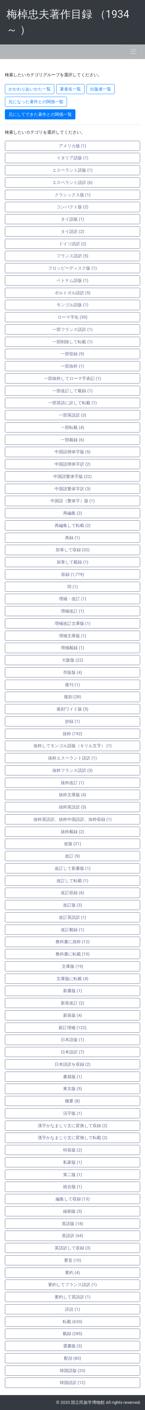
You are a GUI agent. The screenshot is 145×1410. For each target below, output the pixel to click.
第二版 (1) (72, 1174)
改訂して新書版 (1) (73, 868)
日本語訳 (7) (72, 1052)
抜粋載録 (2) (72, 831)
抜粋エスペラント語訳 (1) (72, 758)
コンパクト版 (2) (72, 206)
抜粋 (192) (72, 733)
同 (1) (72, 586)
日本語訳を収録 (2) (73, 1064)
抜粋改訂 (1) (72, 782)
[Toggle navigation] (133, 51)
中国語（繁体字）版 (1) (72, 500)
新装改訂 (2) (72, 1003)
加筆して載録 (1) (72, 562)
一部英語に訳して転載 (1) (72, 402)
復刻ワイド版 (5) (72, 709)
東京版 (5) (72, 1088)
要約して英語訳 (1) (73, 1297)
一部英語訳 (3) (72, 415)
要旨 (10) (72, 1260)
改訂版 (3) (72, 905)
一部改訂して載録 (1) (72, 390)
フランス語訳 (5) (72, 255)
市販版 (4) (72, 672)
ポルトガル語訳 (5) (73, 292)
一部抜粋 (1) (72, 366)
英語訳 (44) (72, 1235)
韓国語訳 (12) (73, 1382)
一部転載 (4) (72, 427)
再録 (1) (72, 537)
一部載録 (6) (72, 439)
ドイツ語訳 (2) (72, 243)
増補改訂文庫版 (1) (73, 623)
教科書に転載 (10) (73, 954)
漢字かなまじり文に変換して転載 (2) (73, 1137)
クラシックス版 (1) (73, 194)
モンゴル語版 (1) (72, 304)
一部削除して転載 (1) (72, 341)
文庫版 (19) (72, 966)
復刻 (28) (72, 696)
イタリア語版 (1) (72, 157)
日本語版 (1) (72, 1039)
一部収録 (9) (72, 353)
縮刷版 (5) (72, 1211)
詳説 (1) (72, 1309)
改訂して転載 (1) (72, 880)
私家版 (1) (72, 1162)
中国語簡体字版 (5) (73, 451)
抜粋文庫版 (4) (72, 794)
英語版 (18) (72, 1223)
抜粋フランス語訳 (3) (72, 770)
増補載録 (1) (72, 647)
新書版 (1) (72, 990)
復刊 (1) (72, 684)
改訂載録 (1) (72, 929)
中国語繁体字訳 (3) (73, 488)
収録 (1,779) (72, 574)
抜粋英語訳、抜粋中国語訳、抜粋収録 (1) (72, 819)
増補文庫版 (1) (72, 635)
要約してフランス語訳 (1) (72, 1284)
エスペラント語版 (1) (72, 170)
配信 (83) (72, 1358)
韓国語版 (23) (73, 1370)
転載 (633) (72, 1321)
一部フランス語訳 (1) (72, 329)
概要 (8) (72, 1101)
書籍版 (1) (72, 1076)
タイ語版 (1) (72, 219)
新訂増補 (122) (72, 1027)
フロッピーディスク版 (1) (72, 268)
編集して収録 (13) (73, 1199)
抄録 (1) (72, 721)
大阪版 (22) (72, 660)
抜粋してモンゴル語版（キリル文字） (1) (72, 745)
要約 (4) (72, 1272)
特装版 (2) (72, 1150)
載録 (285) (72, 1333)
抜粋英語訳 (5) (72, 807)
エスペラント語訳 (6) (72, 182)
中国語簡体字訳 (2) (73, 464)
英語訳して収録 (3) (73, 1248)
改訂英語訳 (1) (72, 917)
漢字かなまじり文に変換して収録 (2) (73, 1125)
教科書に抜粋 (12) (73, 941)
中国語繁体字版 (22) (72, 476)
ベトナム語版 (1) (72, 280)
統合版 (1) (72, 1186)
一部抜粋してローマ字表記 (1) (72, 378)
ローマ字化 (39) (72, 317)
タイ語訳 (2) (72, 231)
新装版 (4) (72, 1015)
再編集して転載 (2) (73, 525)
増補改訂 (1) (72, 611)
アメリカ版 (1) (72, 145)
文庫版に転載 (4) (72, 978)
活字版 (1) (72, 1113)
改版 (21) (72, 843)
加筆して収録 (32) (73, 549)
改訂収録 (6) (72, 892)
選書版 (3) (72, 1345)
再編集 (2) (72, 513)
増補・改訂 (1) (72, 598)
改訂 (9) (72, 856)
